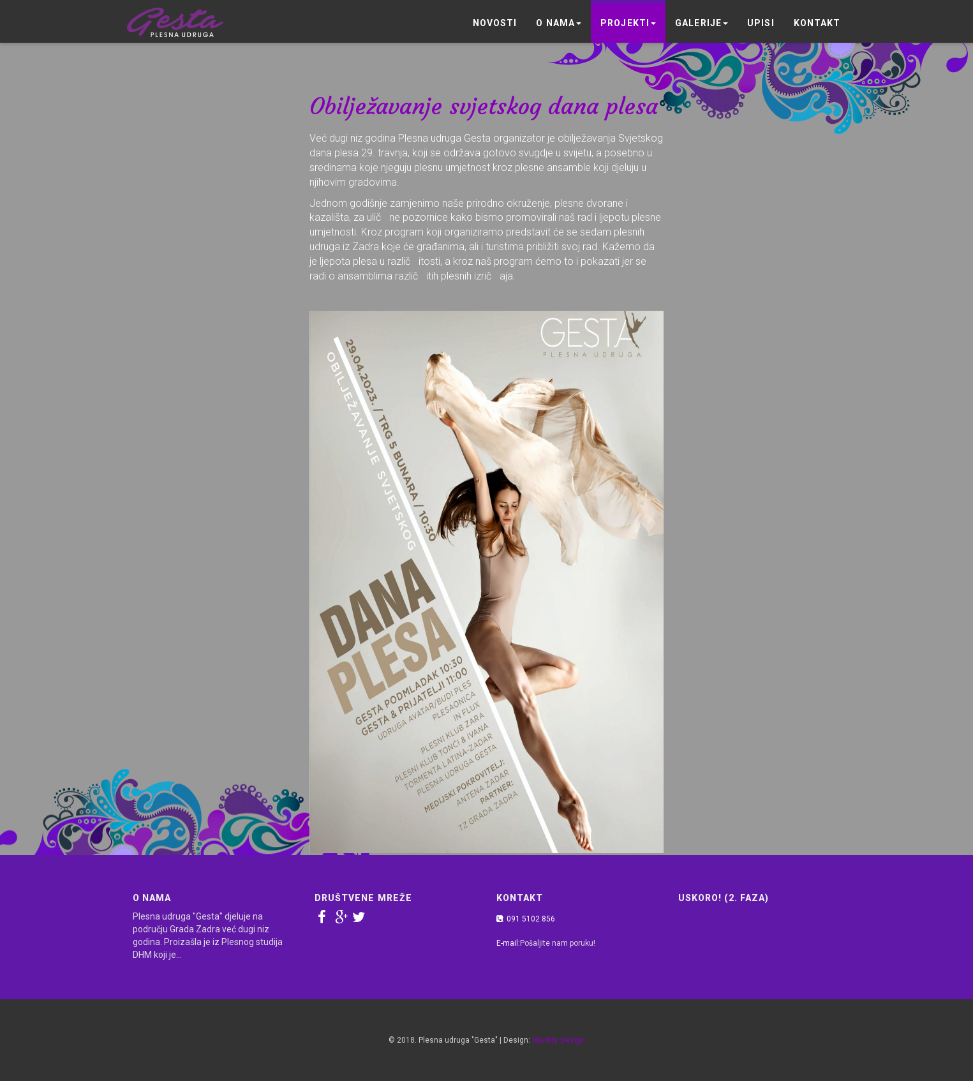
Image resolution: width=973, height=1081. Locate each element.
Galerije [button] (701, 23)
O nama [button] (558, 23)
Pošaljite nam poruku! (557, 943)
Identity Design (558, 1040)
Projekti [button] (628, 23)
